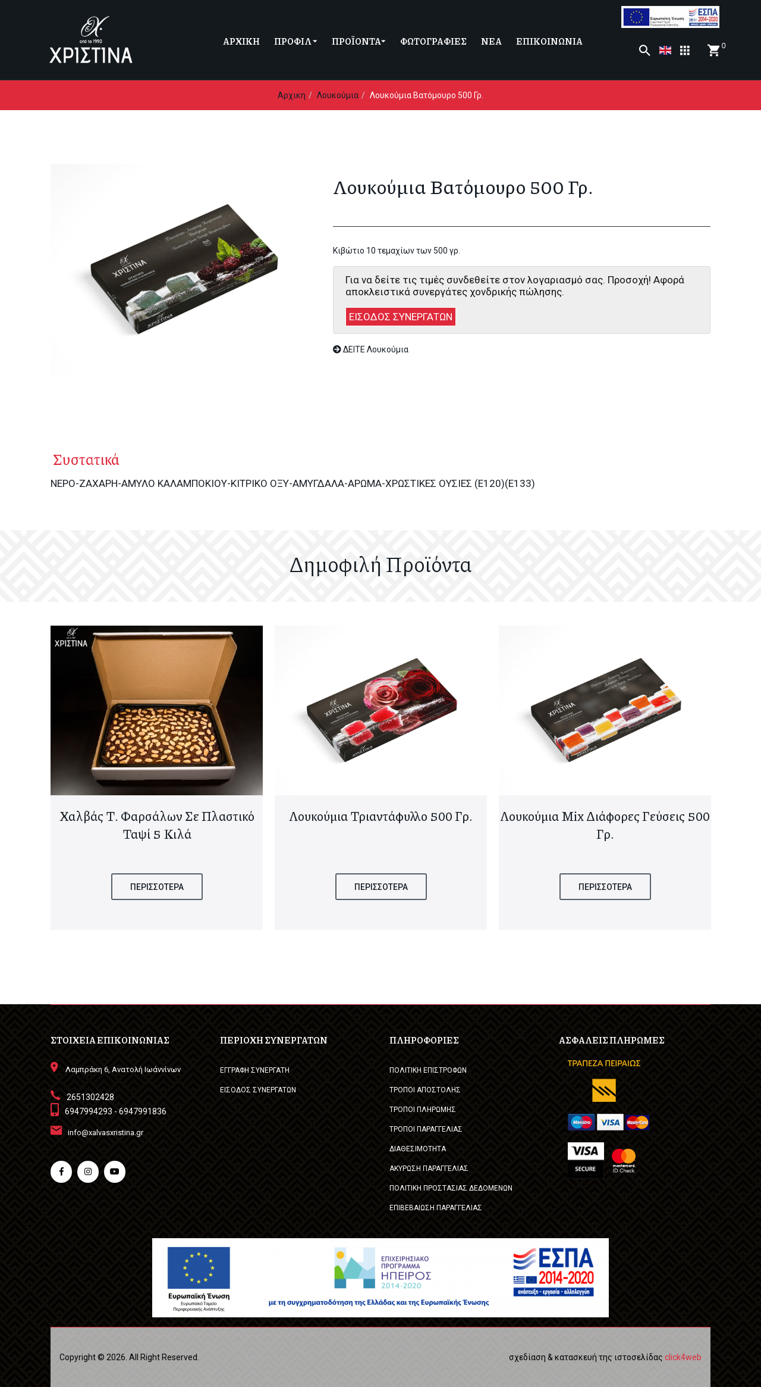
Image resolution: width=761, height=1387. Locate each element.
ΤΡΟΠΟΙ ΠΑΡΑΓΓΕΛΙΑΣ (426, 1129)
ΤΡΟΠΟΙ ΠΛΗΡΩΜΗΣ (422, 1109)
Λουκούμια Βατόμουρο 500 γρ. (426, 95)
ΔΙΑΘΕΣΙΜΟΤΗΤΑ (417, 1149)
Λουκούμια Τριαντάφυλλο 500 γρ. (381, 816)
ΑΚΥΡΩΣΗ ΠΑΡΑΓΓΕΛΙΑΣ (428, 1168)
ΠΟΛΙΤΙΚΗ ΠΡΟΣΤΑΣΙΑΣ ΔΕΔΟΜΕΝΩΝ (450, 1188)
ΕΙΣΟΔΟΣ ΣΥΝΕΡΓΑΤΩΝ (400, 317)
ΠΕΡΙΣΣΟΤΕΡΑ (157, 887)
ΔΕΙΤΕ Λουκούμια (370, 349)
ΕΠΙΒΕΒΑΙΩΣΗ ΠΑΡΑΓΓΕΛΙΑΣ (435, 1208)
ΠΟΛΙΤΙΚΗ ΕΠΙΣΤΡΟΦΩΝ (428, 1070)
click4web (683, 1357)
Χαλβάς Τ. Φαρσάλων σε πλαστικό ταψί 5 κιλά (156, 825)
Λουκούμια (338, 95)
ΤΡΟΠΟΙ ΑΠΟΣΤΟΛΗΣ (425, 1090)
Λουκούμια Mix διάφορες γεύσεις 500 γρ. (605, 825)
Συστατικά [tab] (84, 459)
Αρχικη (292, 95)
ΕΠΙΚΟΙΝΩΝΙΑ (549, 41)
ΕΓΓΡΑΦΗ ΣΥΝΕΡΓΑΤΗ (255, 1070)
